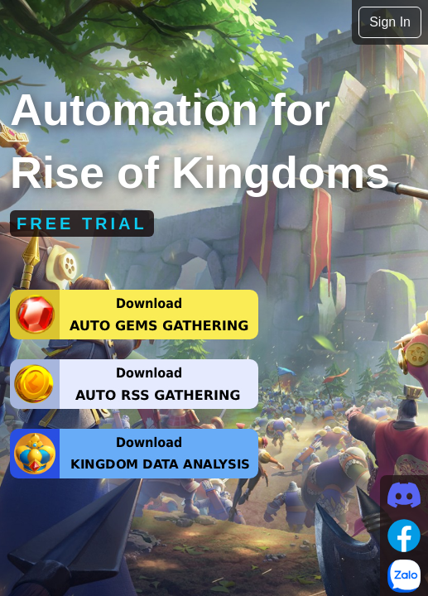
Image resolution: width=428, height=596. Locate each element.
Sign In (390, 22)
